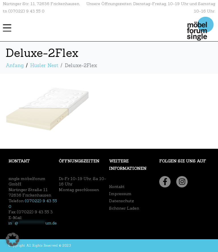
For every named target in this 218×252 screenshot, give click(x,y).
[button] (12, 239)
